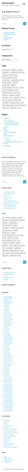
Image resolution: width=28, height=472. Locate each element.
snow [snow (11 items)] (3, 100)
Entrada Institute (8, 425)
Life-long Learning (9, 135)
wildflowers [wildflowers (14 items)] (5, 108)
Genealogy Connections (10, 132)
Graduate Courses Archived (11, 202)
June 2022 (6, 307)
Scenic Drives (7, 438)
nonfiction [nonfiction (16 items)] (11, 95)
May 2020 (6, 350)
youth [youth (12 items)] (19, 108)
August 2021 (7, 325)
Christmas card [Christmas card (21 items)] (13, 75)
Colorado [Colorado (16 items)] (14, 77)
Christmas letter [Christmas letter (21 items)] (6, 77)
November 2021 (8, 319)
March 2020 (7, 353)
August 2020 (7, 344)
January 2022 (7, 316)
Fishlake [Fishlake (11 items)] (13, 85)
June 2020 (6, 348)
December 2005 (8, 405)
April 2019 (6, 373)
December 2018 (8, 380)
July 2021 (6, 327)
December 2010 (8, 396)
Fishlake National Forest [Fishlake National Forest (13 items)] (8, 87)
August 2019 (7, 366)
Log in (5, 456)
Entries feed (7, 458)
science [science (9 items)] (23, 97)
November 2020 (8, 339)
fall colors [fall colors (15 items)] (15, 82)
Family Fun (7, 427)
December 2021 (8, 318)
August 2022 (7, 303)
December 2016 (8, 385)
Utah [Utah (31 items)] (22, 102)
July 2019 (6, 368)
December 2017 (8, 382)
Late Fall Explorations (9, 208)
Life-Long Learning (9, 434)
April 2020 (6, 352)
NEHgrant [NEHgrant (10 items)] (5, 95)
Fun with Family (9, 120)
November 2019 (8, 360)
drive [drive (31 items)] (22, 80)
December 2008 (8, 400)
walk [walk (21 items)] (3, 105)
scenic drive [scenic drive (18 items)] (16, 97)
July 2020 (6, 346)
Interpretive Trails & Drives (12, 122)
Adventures (7, 118)
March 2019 (7, 375)
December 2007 (8, 402)
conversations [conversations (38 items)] (6, 80)
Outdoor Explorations (9, 436)
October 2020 (7, 341)
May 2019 (6, 371)
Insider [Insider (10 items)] (16, 90)
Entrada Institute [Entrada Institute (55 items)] (6, 82)
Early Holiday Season (9, 34)
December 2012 (8, 393)
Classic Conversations (9, 204)
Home (5, 134)
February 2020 (8, 355)
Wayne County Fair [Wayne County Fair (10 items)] (20, 105)
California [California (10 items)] (14, 70)
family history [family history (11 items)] (6, 85)
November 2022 (8, 298)
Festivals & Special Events (11, 429)
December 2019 (8, 359)
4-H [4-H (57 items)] (3, 70)
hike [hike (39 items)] (18, 87)
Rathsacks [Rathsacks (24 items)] (5, 97)
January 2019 (7, 378)
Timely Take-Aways (9, 443)
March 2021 (7, 334)
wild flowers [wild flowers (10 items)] (13, 108)
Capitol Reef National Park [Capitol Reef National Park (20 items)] (17, 72)
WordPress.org (8, 461)
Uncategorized (8, 445)
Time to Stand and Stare (10, 201)
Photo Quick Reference (10, 206)
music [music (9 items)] (14, 92)
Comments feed (8, 460)
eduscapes (8, 3)
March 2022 (7, 312)
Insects (6, 36)
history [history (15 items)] (4, 90)
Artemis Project (8, 37)
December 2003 (8, 409)
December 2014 (8, 389)
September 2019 (8, 364)
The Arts (7, 138)
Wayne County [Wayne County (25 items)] (10, 105)
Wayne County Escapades (12, 124)
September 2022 (8, 302)
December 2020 (8, 337)
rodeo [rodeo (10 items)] (10, 97)
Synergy (7, 139)
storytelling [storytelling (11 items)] (5, 102)
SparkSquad (7, 145)
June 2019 (6, 369)
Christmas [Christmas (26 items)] (5, 75)
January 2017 (7, 384)
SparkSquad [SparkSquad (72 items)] (17, 100)
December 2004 (8, 407)
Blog (5, 128)
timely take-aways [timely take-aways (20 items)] (14, 102)
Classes (6, 130)
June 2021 (6, 328)
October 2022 (7, 300)
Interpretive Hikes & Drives (11, 432)
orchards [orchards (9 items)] (18, 95)
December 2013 (8, 391)
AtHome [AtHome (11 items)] (8, 70)
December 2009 (8, 398)
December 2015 (8, 387)
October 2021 (7, 321)
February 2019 (8, 377)
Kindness (6, 39)
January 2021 (7, 335)
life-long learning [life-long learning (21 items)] (6, 92)
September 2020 (8, 343)
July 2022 (6, 305)
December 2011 (8, 394)
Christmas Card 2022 (9, 32)
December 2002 (8, 410)
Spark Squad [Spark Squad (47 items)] (9, 100)
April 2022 (6, 310)
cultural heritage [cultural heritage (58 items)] (15, 80)
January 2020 (7, 357)
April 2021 (6, 332)
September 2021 (8, 323)
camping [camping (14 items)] (20, 70)
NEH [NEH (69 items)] (18, 92)
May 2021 (6, 330)
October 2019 (7, 362)
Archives (6, 126)
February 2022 (8, 314)
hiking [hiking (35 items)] (21, 87)
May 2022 (6, 309)
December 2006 (8, 403)
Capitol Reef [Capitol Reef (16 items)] (5, 72)
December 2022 (8, 296)
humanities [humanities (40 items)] (10, 90)
